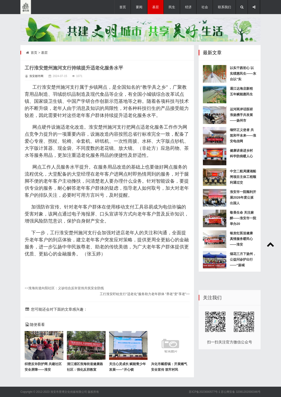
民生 (172, 7)
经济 (188, 7)
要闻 (139, 7)
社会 (204, 7)
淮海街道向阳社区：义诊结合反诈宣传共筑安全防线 (64, 288)
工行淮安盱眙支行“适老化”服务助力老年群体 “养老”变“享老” (145, 294)
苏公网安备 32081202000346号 (241, 391)
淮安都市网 (36, 76)
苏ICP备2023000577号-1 (204, 391)
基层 (155, 7)
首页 (122, 7)
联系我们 (224, 7)
